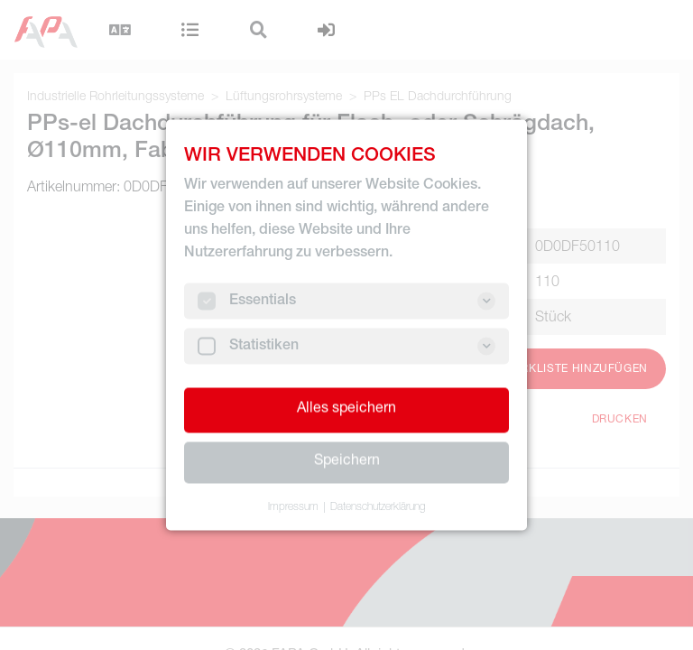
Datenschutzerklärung (377, 507)
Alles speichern (346, 410)
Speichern (347, 462)
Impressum (293, 507)
